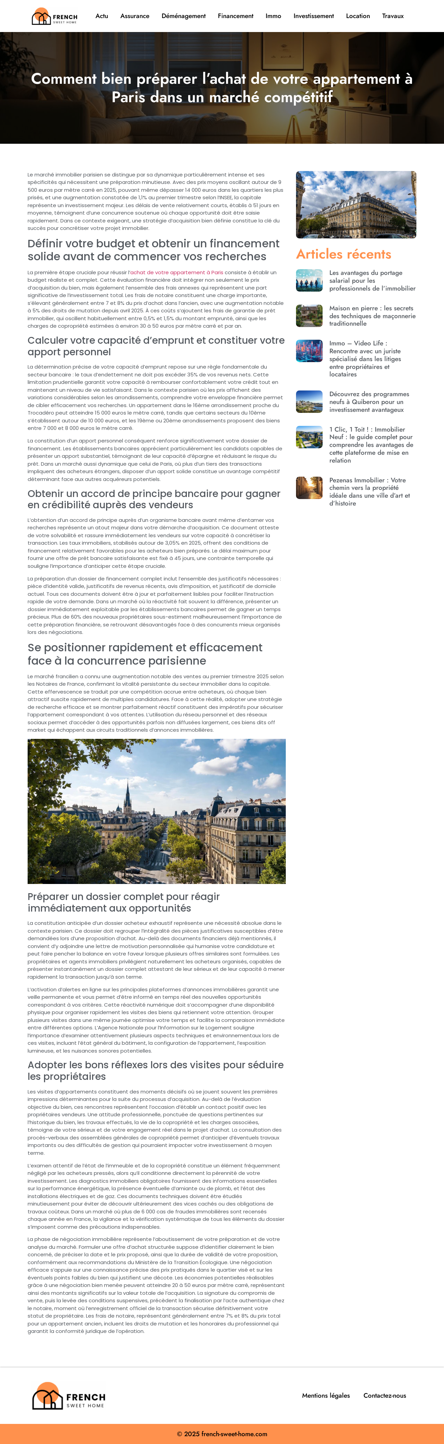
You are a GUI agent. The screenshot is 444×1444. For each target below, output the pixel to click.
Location (358, 15)
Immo (273, 15)
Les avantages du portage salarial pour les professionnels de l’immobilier (372, 280)
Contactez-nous (385, 1395)
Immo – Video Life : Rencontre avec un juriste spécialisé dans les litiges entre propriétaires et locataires (365, 359)
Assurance (134, 15)
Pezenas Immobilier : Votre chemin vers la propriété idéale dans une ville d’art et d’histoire (369, 492)
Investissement (314, 15)
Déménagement (184, 15)
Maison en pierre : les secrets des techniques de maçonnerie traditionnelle (372, 316)
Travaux (393, 15)
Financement (235, 15)
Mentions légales (326, 1395)
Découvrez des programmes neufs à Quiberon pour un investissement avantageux (369, 401)
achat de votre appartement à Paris (176, 272)
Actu (101, 15)
